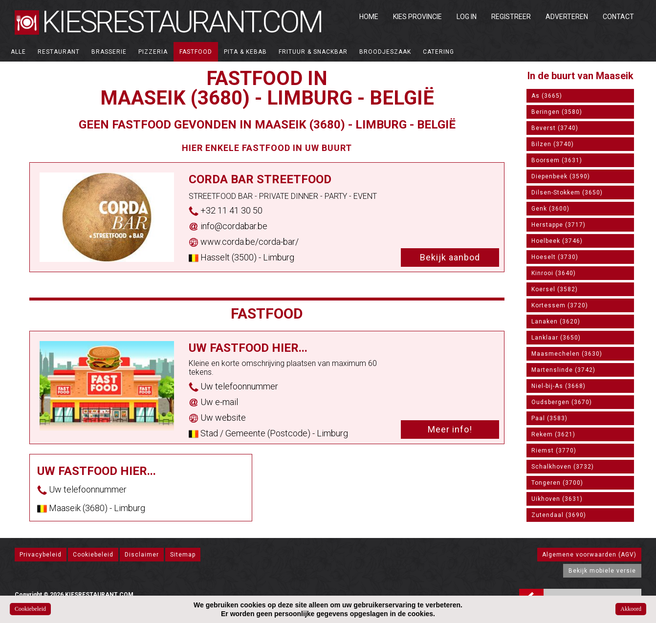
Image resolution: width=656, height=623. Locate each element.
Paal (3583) (549, 418)
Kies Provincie (417, 17)
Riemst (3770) (553, 450)
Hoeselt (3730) (554, 257)
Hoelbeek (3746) (557, 240)
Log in (467, 17)
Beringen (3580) (556, 111)
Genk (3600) (550, 208)
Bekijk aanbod (450, 257)
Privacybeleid (41, 554)
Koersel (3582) (554, 289)
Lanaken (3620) (555, 321)
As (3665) (546, 95)
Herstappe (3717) (558, 224)
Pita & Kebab (245, 51)
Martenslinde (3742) (563, 369)
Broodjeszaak (385, 51)
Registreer (511, 17)
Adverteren (567, 17)
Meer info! (450, 429)
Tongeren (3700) (557, 482)
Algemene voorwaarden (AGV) (589, 554)
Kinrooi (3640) (553, 273)
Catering (438, 51)
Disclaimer (142, 554)
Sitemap (183, 554)
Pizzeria (153, 51)
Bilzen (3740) (552, 144)
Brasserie (109, 51)
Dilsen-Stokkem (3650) (567, 192)
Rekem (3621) (553, 434)
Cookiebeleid (93, 554)
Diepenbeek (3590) (560, 176)
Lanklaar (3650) (556, 337)
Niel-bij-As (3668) (558, 386)
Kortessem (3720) (559, 305)
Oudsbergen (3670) (561, 402)
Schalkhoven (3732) (562, 466)
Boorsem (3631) (556, 160)
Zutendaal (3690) (558, 515)
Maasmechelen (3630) (566, 353)
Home (368, 17)
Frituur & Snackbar (313, 51)
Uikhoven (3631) (557, 498)
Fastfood (195, 51)
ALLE (18, 51)
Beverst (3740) (554, 128)
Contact (618, 17)
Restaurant (59, 51)
